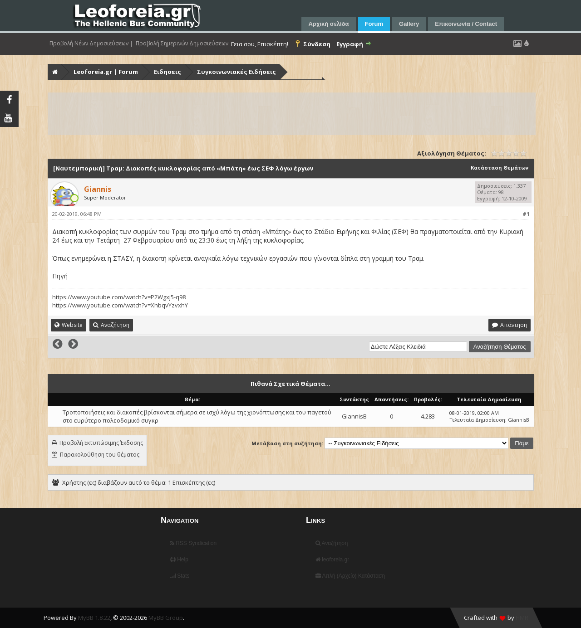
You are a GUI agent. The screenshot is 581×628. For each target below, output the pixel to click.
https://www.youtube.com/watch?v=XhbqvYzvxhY (120, 305)
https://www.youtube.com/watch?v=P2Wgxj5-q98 (119, 297)
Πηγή (60, 276)
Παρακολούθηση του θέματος (99, 454)
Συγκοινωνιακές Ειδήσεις (236, 72)
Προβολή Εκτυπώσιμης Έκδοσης (101, 443)
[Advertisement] (292, 113)
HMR (522, 617)
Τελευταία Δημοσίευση (477, 419)
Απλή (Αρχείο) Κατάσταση (350, 576)
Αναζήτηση (331, 543)
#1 (525, 213)
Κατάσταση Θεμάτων (499, 167)
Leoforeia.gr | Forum (106, 72)
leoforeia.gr (332, 559)
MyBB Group (165, 617)
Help (179, 559)
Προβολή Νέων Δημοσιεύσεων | (91, 43)
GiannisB (354, 416)
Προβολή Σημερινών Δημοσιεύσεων (182, 43)
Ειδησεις (167, 72)
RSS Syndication (193, 543)
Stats (180, 576)
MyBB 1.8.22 (94, 617)
